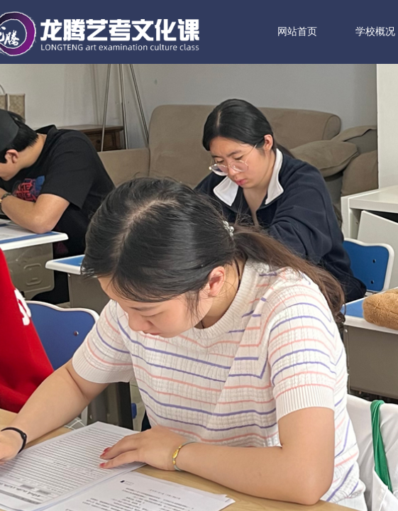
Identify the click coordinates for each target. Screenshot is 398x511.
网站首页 (318, 31)
